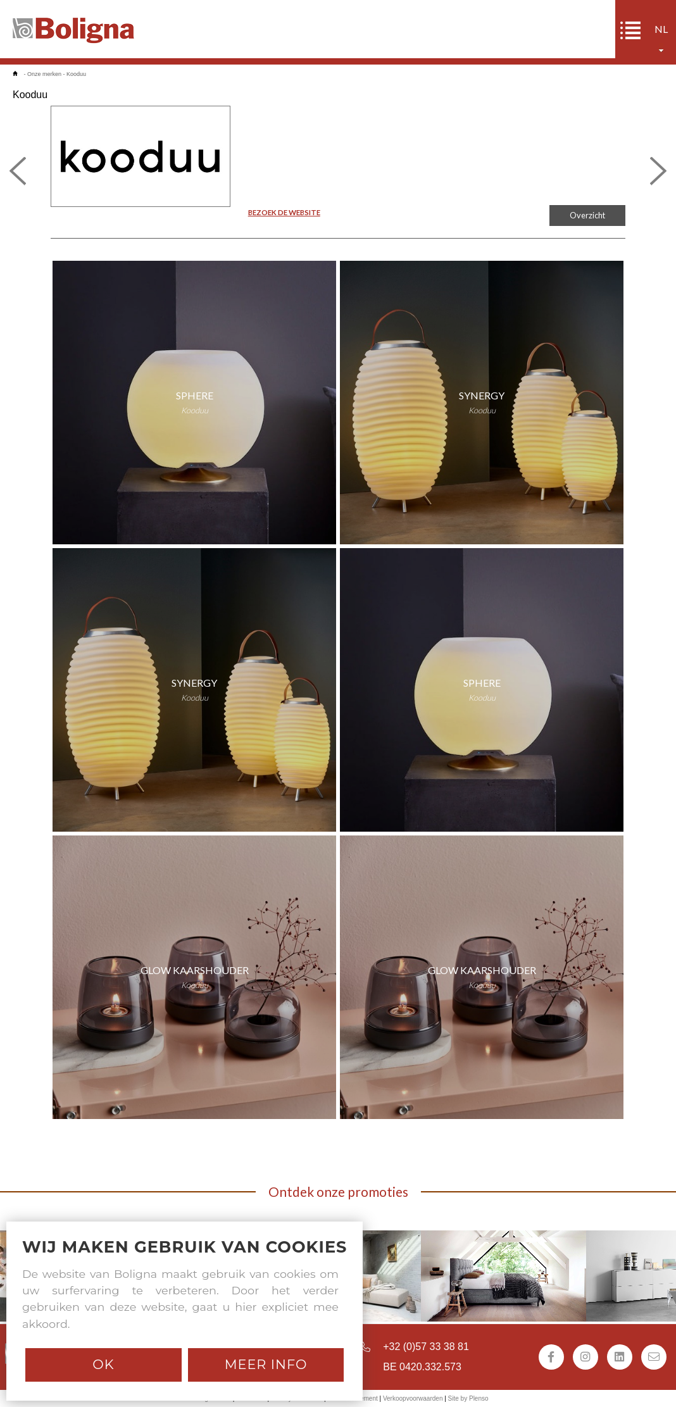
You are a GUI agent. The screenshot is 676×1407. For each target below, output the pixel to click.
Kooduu (76, 74)
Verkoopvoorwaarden (413, 1398)
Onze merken (44, 74)
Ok (103, 1364)
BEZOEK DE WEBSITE (284, 212)
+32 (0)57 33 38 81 (426, 1346)
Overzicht (587, 215)
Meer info (266, 1364)
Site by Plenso (468, 1398)
